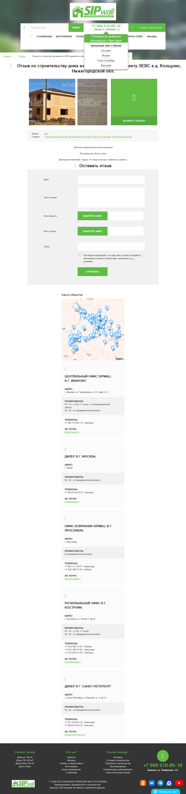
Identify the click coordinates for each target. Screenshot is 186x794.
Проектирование (118, 766)
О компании (71, 772)
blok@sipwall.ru (72, 501)
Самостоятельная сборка (118, 772)
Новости (71, 757)
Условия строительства (148, 27)
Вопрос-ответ (134, 36)
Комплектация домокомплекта (117, 769)
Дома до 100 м (25, 757)
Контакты (117, 757)
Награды (71, 760)
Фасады (152, 36)
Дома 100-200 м (24, 760)
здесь (131, 258)
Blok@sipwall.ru (72, 432)
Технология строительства (118, 763)
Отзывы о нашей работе (71, 763)
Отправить (92, 271)
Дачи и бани (25, 766)
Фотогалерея (64, 36)
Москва (106, 55)
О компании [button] (44, 36)
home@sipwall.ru (73, 578)
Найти (76, 27)
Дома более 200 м (25, 763)
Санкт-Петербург (106, 60)
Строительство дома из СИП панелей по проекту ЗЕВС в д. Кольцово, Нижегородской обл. (88, 136)
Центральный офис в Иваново (106, 45)
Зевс (46, 133)
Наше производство (71, 769)
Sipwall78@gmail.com (75, 734)
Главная (7, 56)
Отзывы (21, 56)
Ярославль (106, 65)
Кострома (106, 50)
